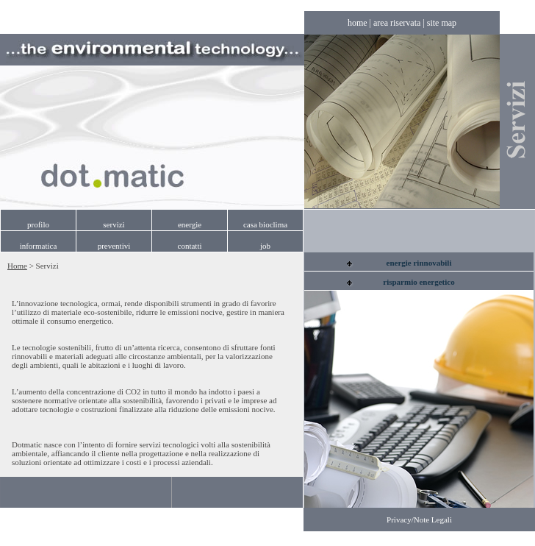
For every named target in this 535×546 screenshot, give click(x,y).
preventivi (114, 245)
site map (441, 23)
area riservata (396, 23)
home (357, 23)
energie (189, 224)
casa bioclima (265, 224)
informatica (38, 245)
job (265, 245)
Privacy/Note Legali (419, 519)
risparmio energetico (418, 281)
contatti (190, 245)
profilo (38, 224)
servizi (113, 224)
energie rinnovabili (419, 262)
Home (17, 265)
